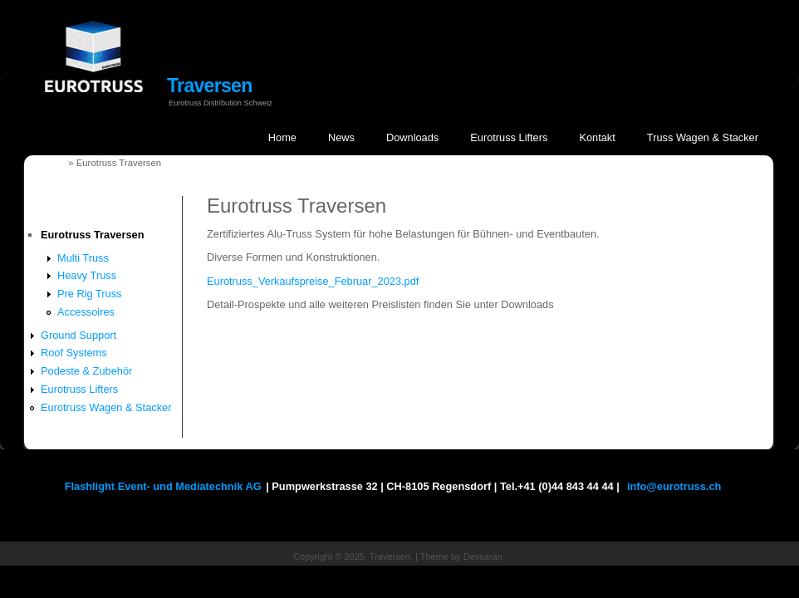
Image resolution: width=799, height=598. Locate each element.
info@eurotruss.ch (674, 486)
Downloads (412, 137)
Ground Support (78, 335)
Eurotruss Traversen (92, 234)
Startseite (44, 163)
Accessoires (86, 312)
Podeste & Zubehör (86, 371)
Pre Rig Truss (89, 293)
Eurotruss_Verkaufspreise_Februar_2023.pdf (313, 281)
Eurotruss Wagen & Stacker (106, 407)
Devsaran (482, 556)
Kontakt (597, 137)
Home (282, 137)
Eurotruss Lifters (508, 137)
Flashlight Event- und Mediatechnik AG (163, 486)
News (341, 137)
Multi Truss (83, 258)
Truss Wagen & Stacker (702, 137)
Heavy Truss (86, 275)
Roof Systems (74, 352)
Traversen (209, 85)
